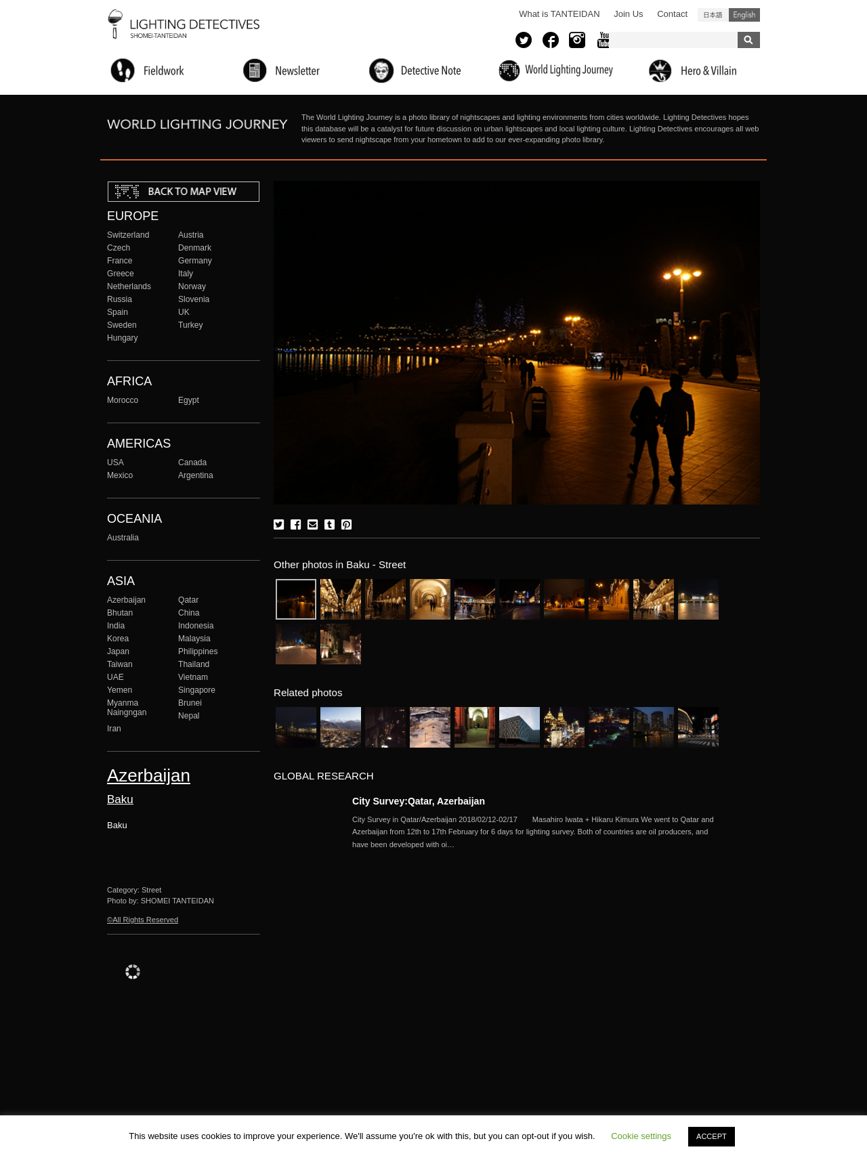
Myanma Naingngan (126, 707)
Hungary (122, 338)
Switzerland (128, 235)
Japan (118, 651)
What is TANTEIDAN (559, 14)
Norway (192, 286)
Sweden (122, 325)
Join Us (628, 14)
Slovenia (193, 299)
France (120, 260)
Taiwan (120, 664)
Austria (191, 235)
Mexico (120, 475)
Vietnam (193, 677)
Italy (185, 273)
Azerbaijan (126, 600)
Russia (119, 299)
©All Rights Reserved (142, 920)
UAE (115, 677)
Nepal (189, 716)
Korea (118, 638)
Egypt (188, 400)
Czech (118, 248)
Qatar (188, 600)
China (189, 613)
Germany (195, 260)
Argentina (195, 475)
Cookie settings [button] (641, 1136)
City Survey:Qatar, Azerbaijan (418, 801)
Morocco (122, 400)
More (535, 832)
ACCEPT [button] (711, 1136)
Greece (120, 273)
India (116, 625)
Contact (672, 14)
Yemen (119, 690)
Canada (192, 462)
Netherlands (129, 286)
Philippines (197, 651)
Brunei (190, 703)
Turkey (190, 325)
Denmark (194, 248)
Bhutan (120, 613)
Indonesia (195, 625)
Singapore (196, 690)
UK (184, 312)
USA (115, 462)
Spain (117, 312)
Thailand (193, 664)
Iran (114, 728)
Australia (123, 537)
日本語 (713, 15)
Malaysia (194, 638)
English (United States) (744, 15)
